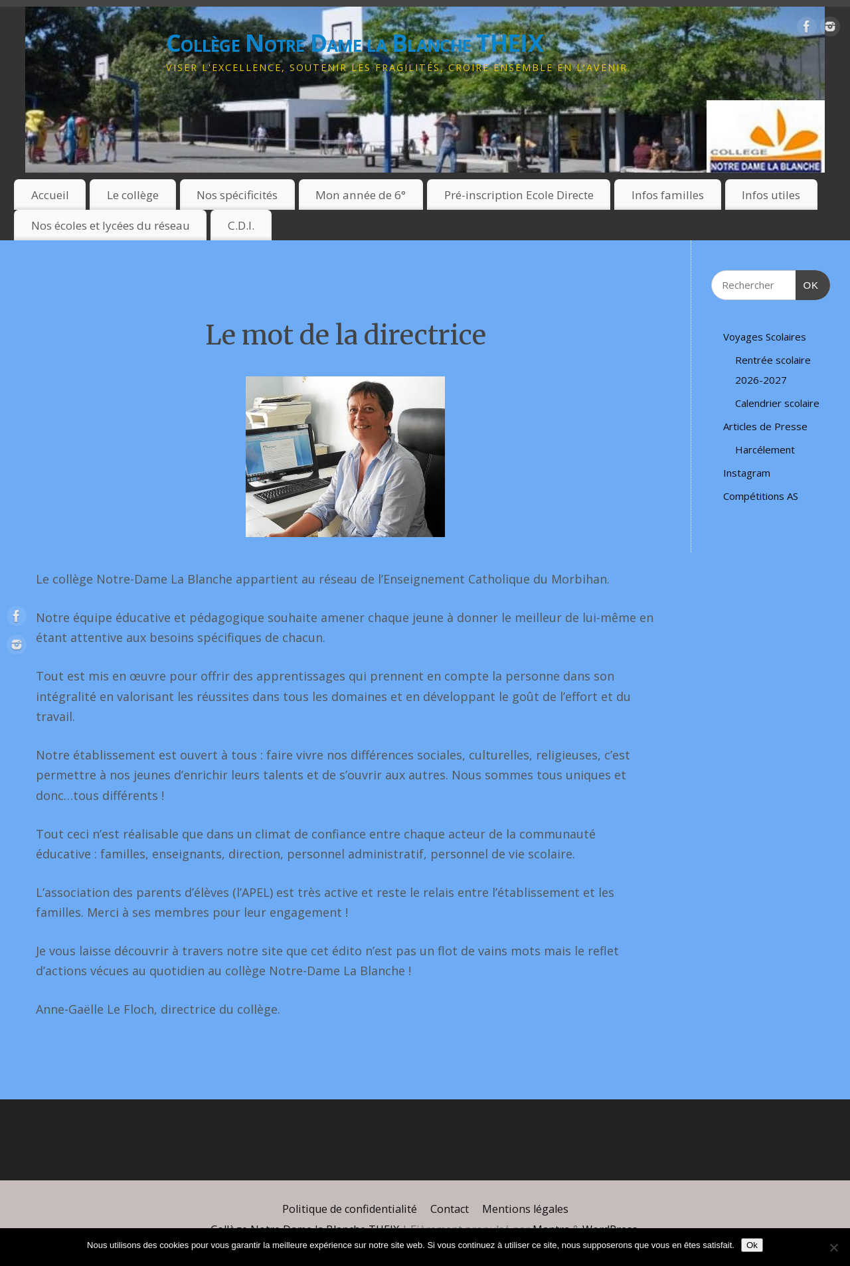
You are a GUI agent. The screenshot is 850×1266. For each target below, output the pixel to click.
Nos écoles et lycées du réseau (110, 225)
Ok (752, 1245)
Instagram (746, 472)
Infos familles (668, 194)
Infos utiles (771, 194)
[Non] (833, 1247)
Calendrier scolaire (777, 403)
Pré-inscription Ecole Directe (519, 194)
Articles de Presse (765, 426)
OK (807, 283)
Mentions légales (525, 1209)
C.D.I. (241, 225)
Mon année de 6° (360, 194)
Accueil (50, 194)
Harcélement (765, 449)
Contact (449, 1209)
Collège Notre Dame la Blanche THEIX (354, 43)
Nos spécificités (237, 194)
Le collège (133, 194)
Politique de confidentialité (349, 1209)
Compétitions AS (760, 496)
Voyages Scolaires (764, 336)
